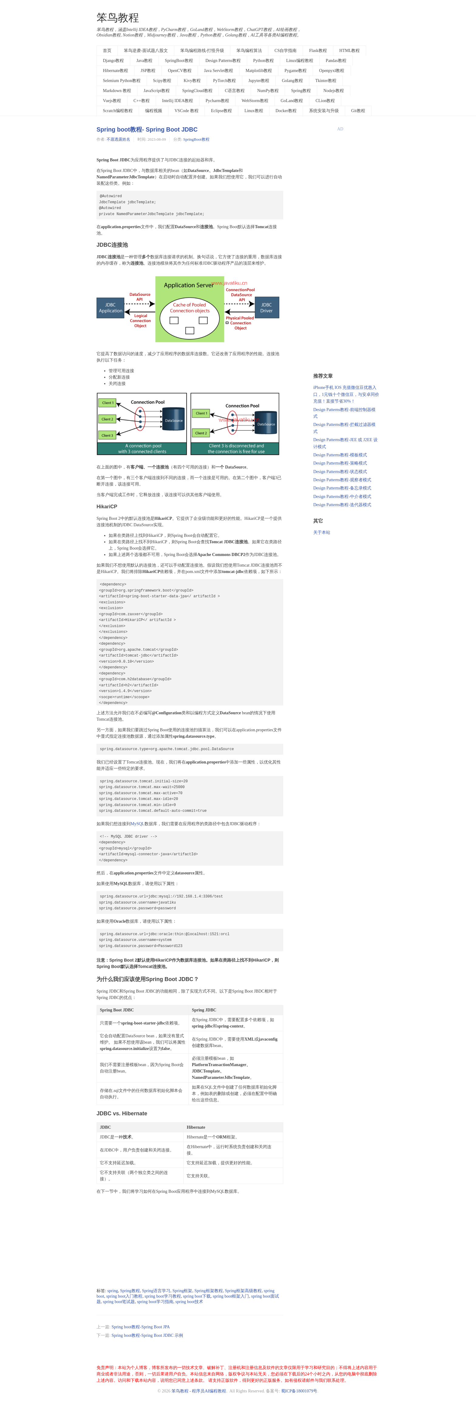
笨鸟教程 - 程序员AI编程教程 (199, 1391)
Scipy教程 (162, 80)
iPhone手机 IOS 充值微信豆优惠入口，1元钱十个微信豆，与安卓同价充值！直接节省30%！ (346, 394)
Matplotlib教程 (259, 70)
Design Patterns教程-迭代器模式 (342, 505)
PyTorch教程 (224, 80)
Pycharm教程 (217, 100)
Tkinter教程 (325, 80)
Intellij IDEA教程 (177, 100)
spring (112, 1291)
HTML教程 (349, 50)
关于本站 (321, 532)
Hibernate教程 (115, 70)
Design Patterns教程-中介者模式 (342, 496)
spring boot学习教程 (162, 1296)
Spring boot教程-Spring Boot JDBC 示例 (147, 1335)
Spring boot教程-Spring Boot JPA (140, 1327)
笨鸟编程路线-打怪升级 (202, 50)
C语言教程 (235, 90)
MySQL (137, 824)
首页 (107, 50)
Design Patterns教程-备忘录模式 (342, 488)
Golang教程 (292, 80)
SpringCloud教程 (197, 90)
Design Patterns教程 (223, 60)
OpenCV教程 (180, 70)
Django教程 (113, 60)
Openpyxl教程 (331, 70)
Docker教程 (286, 110)
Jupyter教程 (258, 80)
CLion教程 (325, 100)
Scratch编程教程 (118, 110)
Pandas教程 (336, 60)
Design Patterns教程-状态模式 (340, 471)
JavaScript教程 (157, 90)
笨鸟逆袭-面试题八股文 (146, 50)
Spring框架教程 (208, 1291)
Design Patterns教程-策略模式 (340, 463)
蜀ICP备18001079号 (299, 1391)
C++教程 (142, 100)
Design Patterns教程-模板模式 (340, 455)
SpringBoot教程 (179, 60)
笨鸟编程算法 (249, 50)
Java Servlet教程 (218, 70)
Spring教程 (301, 90)
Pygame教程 (295, 70)
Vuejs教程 (112, 100)
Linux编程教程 (299, 60)
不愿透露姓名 (118, 139)
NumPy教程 (268, 90)
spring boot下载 (197, 1296)
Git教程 (358, 110)
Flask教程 (318, 50)
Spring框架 (182, 1291)
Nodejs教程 (333, 90)
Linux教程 (253, 110)
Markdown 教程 (117, 90)
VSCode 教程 (187, 110)
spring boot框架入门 (231, 1296)
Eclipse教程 (221, 110)
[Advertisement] (190, 1241)
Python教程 (263, 60)
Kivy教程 (192, 80)
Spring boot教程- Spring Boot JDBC (147, 129)
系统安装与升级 (324, 110)
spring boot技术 (189, 1301)
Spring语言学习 (156, 1291)
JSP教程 (148, 70)
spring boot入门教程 (124, 1296)
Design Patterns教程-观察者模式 (342, 480)
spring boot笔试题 (119, 1301)
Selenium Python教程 (122, 80)
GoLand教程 (292, 100)
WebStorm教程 (255, 100)
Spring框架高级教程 (243, 1291)
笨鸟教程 (118, 18)
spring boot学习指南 (155, 1301)
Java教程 (144, 60)
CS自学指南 (285, 50)
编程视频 (153, 110)
